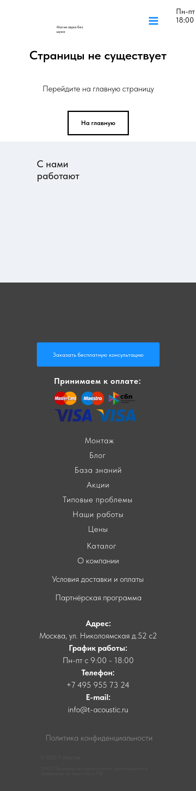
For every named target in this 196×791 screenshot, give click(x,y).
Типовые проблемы (98, 499)
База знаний (98, 470)
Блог (97, 455)
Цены (98, 529)
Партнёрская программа (98, 597)
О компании (98, 560)
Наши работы (98, 514)
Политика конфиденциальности (99, 738)
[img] (64, 19)
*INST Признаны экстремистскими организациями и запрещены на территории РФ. (94, 771)
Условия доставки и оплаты (98, 579)
